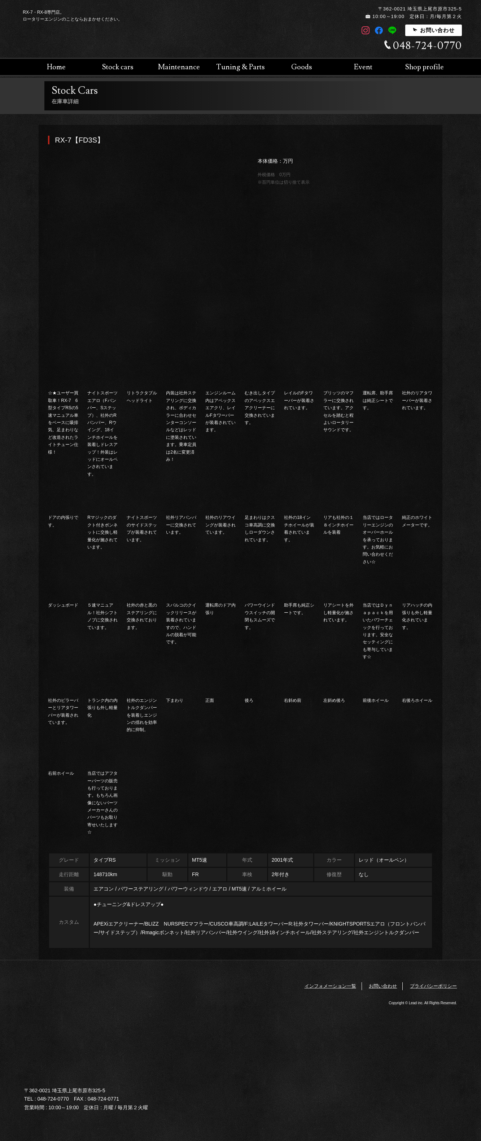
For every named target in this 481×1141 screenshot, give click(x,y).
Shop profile (424, 108)
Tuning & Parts (240, 108)
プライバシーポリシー (433, 986)
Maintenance (179, 108)
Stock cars (118, 108)
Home (56, 108)
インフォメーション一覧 (330, 986)
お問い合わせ (433, 30)
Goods (301, 108)
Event (363, 108)
